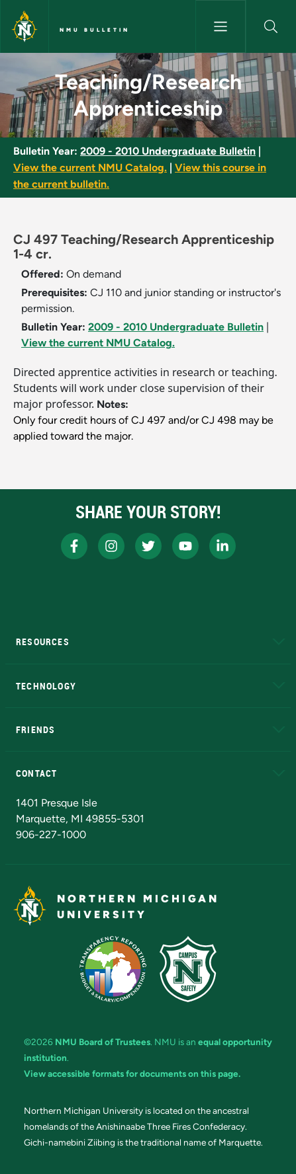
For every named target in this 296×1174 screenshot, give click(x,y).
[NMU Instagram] (111, 546)
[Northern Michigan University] (24, 26)
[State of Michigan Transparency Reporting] (112, 969)
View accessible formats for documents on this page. (132, 1073)
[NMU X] (148, 546)
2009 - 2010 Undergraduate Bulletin (168, 151)
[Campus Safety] (188, 969)
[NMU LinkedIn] (222, 546)
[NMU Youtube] (185, 546)
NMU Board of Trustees (102, 1042)
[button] (271, 26)
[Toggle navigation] (220, 26)
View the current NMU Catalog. (90, 167)
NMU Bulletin (95, 29)
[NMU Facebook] (74, 546)
